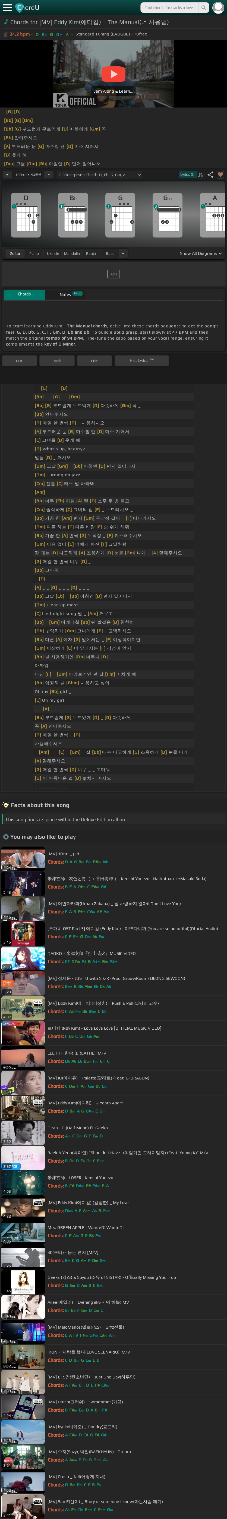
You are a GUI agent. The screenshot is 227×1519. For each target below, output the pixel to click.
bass (110, 253)
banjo (91, 253)
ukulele (53, 253)
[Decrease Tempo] (7, 174)
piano (34, 253)
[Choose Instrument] (123, 253)
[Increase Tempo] (48, 174)
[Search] (203, 7)
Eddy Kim (66, 22)
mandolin (72, 253)
